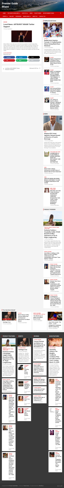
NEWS (31, 13)
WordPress (41, 485)
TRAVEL (54, 188)
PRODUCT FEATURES (9, 336)
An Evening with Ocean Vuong (26, 370)
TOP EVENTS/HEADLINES (13, 13)
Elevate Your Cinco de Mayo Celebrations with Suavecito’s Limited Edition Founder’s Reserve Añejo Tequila (55, 285)
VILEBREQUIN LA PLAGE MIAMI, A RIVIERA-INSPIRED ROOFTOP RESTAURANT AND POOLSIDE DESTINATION (55, 158)
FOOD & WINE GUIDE (54, 151)
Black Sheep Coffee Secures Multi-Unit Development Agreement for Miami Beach (24, 318)
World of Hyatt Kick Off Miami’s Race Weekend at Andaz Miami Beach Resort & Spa (55, 61)
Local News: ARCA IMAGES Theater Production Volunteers (12, 69)
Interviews (18, 16)
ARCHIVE (5, 22)
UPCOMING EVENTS (6, 319)
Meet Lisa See (27, 399)
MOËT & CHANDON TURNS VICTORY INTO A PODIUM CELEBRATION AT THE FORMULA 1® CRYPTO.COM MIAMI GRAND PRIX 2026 (55, 76)
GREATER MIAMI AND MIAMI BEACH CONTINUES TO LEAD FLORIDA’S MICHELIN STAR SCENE (52, 181)
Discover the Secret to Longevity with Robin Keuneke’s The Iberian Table (58, 460)
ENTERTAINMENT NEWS (48, 13)
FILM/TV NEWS (37, 13)
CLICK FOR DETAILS (7, 52)
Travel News (53, 189)
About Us (35, 16)
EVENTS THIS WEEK (37, 313)
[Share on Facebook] (9, 57)
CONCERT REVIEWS (37, 339)
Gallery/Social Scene (50, 20)
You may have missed (9, 310)
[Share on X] (34, 57)
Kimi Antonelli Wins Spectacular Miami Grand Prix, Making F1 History (55, 90)
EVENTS (4, 16)
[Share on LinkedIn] (21, 57)
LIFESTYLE (24, 13)
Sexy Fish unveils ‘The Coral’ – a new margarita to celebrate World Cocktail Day (55, 324)
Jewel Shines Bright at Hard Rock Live (39, 389)
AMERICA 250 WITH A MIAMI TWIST (27, 386)
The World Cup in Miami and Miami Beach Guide (38, 317)
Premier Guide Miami (8, 28)
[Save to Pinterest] (9, 60)
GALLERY (11, 16)
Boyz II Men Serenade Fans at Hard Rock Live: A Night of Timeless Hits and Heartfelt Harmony (39, 369)
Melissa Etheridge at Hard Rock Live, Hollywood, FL (39, 399)
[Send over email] (21, 60)
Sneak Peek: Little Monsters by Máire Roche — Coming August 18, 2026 (58, 438)
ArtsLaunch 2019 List (34, 68)
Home (4, 13)
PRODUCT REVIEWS (50, 209)
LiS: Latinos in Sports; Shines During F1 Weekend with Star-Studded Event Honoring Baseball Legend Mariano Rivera (55, 104)
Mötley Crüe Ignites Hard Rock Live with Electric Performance (40, 381)
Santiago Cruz (7, 322)
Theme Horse (26, 485)
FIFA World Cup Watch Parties (27, 413)
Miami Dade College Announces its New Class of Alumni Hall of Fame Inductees (52, 170)
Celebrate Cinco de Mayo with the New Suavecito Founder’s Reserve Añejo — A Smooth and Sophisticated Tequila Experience (55, 270)
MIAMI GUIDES (26, 16)
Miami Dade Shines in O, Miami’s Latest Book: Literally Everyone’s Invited (58, 416)
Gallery (46, 38)
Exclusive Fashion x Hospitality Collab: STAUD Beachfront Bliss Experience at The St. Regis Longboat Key (52, 233)
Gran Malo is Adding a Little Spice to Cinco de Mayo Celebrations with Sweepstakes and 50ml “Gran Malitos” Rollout (52, 256)
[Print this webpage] (34, 60)
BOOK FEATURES (54, 336)
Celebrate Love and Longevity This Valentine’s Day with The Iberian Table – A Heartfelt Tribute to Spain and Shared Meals (58, 391)
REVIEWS (36, 336)
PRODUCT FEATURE (52, 227)
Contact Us (42, 16)
